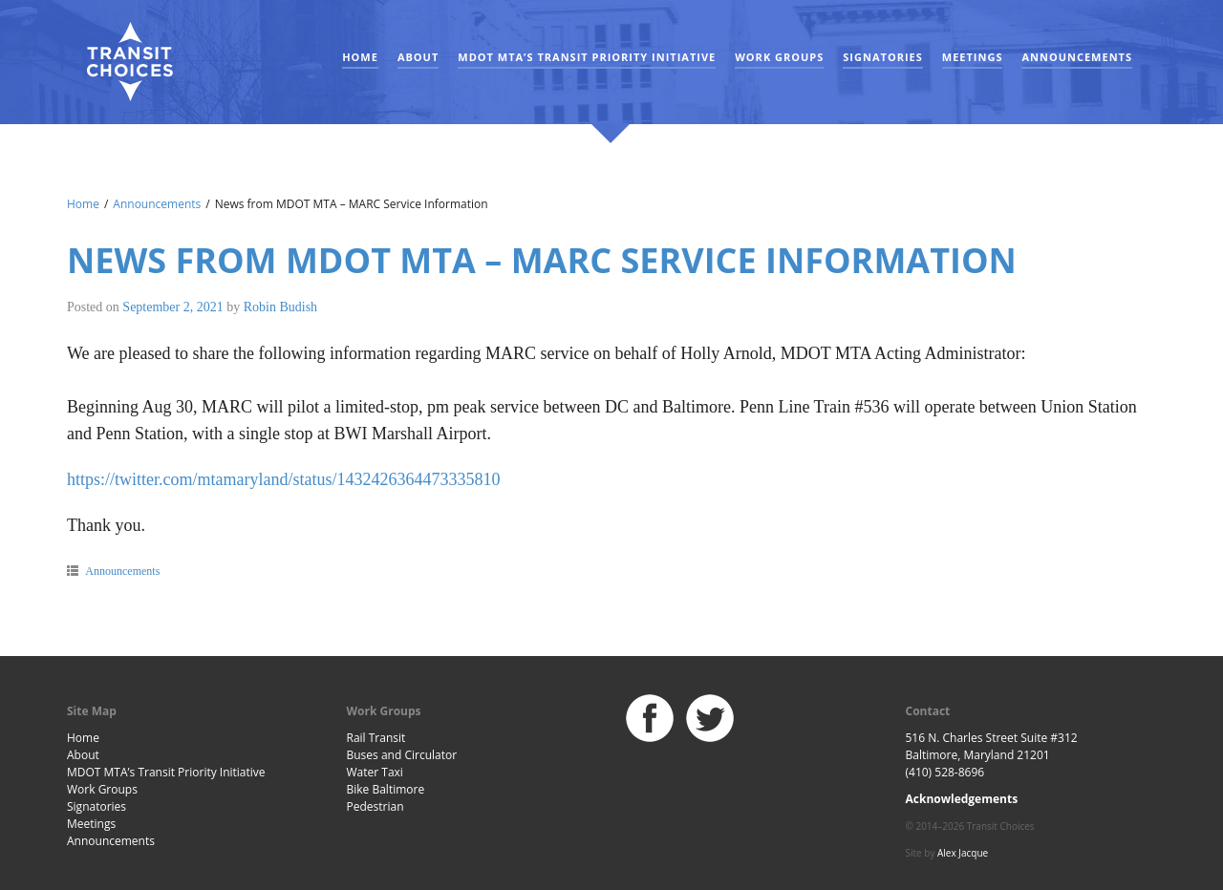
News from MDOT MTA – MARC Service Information (542, 260)
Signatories (882, 57)
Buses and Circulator (402, 755)
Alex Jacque (962, 852)
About (418, 57)
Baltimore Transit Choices (129, 62)
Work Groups (779, 57)
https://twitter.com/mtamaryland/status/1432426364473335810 (283, 479)
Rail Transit (376, 738)
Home (360, 57)
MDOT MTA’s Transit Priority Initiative (587, 57)
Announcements (1076, 57)
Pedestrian (375, 806)
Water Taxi (375, 772)
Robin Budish (280, 307)
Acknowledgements (962, 799)
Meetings (972, 57)
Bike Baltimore (386, 789)
